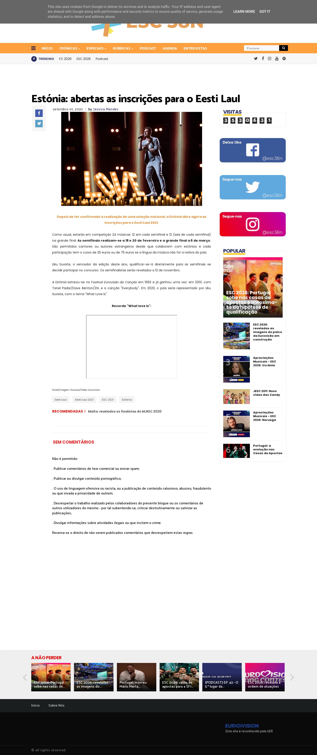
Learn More (244, 11)
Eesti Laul (61, 400)
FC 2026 (65, 59)
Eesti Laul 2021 (84, 400)
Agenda (170, 49)
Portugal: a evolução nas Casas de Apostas (267, 449)
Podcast (148, 49)
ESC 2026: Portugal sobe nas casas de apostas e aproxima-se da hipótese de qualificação (251, 302)
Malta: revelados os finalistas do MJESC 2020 (125, 411)
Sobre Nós (56, 706)
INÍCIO (47, 49)
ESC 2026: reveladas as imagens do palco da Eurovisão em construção (267, 332)
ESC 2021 (108, 400)
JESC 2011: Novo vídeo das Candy (266, 393)
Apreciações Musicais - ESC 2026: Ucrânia (264, 361)
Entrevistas (195, 49)
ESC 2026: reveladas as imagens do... (92, 685)
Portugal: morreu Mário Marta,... (133, 685)
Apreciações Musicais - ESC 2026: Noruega (264, 416)
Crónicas (68, 49)
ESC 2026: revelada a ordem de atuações (264, 685)
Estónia (127, 400)
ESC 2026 (84, 59)
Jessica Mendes (106, 109)
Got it (264, 11)
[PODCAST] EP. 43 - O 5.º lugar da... (221, 685)
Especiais (95, 49)
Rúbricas (122, 49)
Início (35, 706)
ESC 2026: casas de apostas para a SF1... (177, 685)
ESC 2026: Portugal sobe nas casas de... (49, 685)
